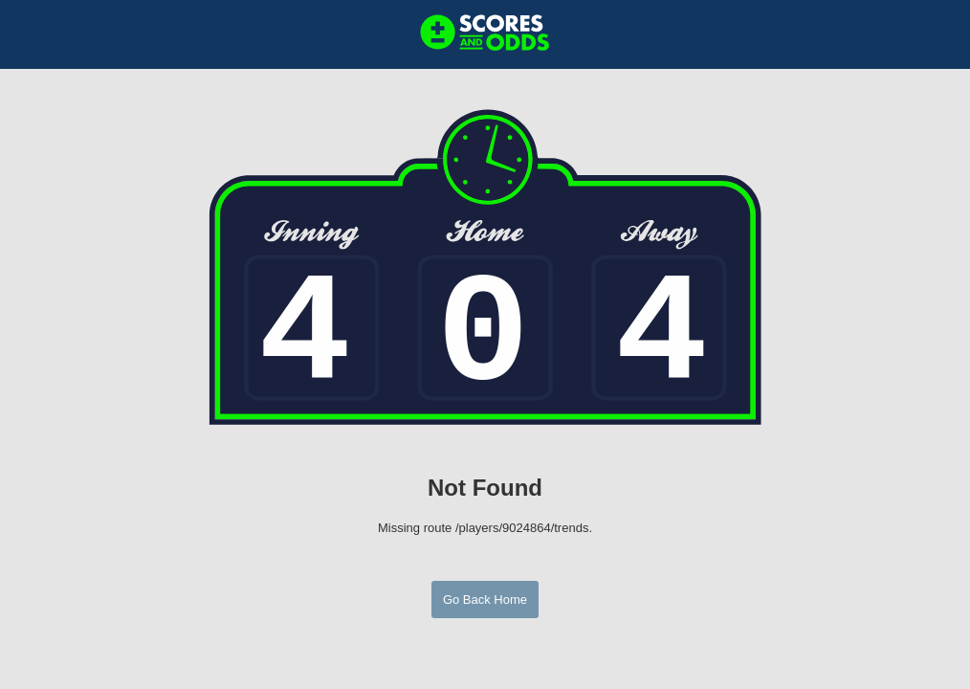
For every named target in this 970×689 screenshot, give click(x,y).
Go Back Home (485, 599)
